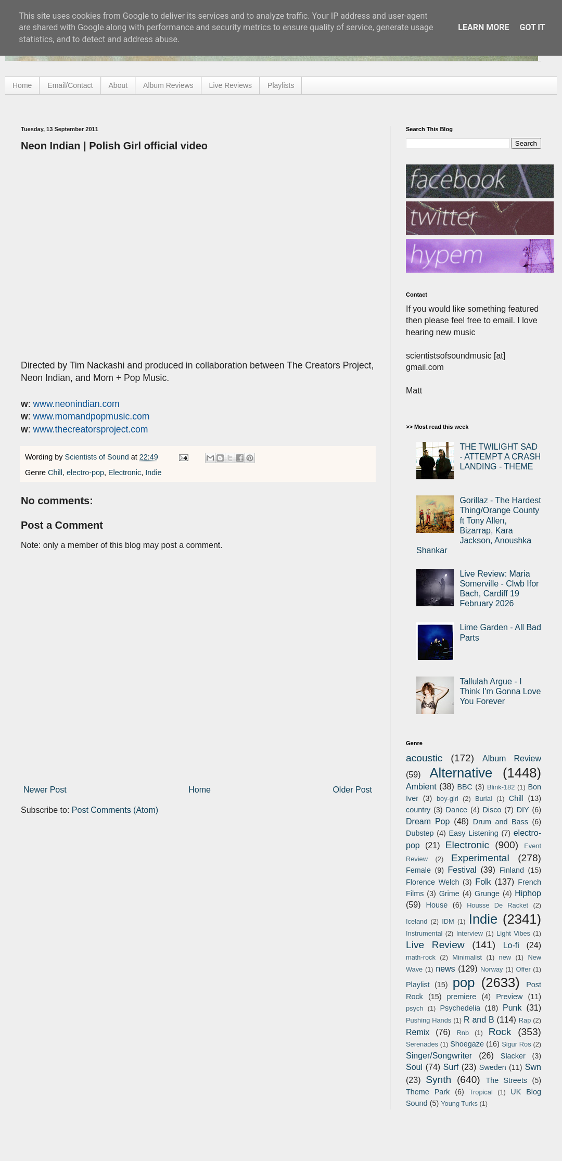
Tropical (481, 1092)
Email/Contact (70, 85)
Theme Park (428, 1092)
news (445, 968)
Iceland (416, 921)
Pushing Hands (428, 1020)
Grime (449, 893)
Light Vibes (513, 933)
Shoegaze (467, 1044)
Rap (525, 1020)
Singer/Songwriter (439, 1055)
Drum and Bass (500, 822)
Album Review (511, 758)
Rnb (463, 1033)
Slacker (513, 1056)
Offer (523, 969)
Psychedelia (460, 1008)
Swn (533, 1067)
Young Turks (459, 1103)
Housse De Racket (497, 905)
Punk (512, 1007)
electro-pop (85, 472)
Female (418, 870)
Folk (483, 881)
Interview (469, 933)
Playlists (280, 85)
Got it (532, 27)
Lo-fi (511, 945)
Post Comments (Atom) (115, 810)
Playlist (418, 984)
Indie (153, 472)
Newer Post (45, 789)
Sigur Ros (516, 1044)
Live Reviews (230, 85)
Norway (491, 969)
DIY (523, 810)
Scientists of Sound (98, 457)
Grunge (487, 893)
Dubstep (420, 833)
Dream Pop (428, 821)
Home (22, 85)
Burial (483, 798)
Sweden (492, 1067)
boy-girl (447, 798)
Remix (417, 1032)
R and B (479, 1019)
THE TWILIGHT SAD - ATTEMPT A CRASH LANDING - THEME (500, 456)
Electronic (124, 472)
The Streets (506, 1080)
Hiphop (528, 893)
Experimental (480, 857)
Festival (462, 869)
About (118, 85)
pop (464, 982)
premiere (462, 996)
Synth (438, 1079)
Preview (509, 996)
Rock (500, 1031)
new (505, 957)
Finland (512, 870)
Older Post (352, 789)
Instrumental (424, 933)
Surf (450, 1067)
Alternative (460, 773)
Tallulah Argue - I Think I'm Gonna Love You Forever (500, 691)
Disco (491, 810)
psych (414, 1008)
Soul (414, 1067)
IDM (448, 921)
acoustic (424, 757)
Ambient (421, 786)
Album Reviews (168, 85)
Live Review (435, 944)
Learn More (483, 27)
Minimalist (467, 957)
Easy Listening (474, 833)
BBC (464, 787)
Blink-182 (501, 787)
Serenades (422, 1044)
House (437, 905)
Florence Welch (432, 882)
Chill (55, 472)
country (418, 810)
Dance (456, 810)
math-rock (421, 957)
